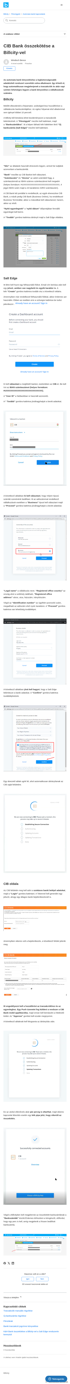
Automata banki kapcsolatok (34, 14)
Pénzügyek (15, 14)
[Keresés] (24, 20)
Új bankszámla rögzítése (14, 1316)
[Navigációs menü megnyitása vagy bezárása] (62, 5)
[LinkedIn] (13, 1263)
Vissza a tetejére (12, 1297)
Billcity (6, 14)
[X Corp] (9, 1263)
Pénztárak (8, 1321)
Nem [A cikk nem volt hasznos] (42, 1279)
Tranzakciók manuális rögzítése (17, 1311)
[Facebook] (4, 1263)
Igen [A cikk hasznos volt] (27, 1279)
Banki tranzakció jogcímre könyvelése (20, 1326)
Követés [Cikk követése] (9, 68)
